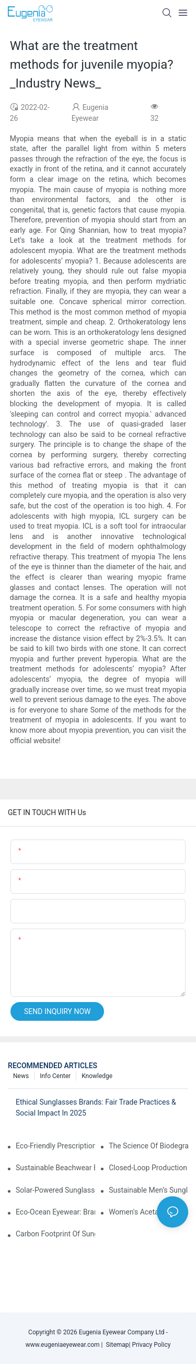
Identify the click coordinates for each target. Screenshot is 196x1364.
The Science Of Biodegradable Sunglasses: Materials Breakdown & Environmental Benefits (148, 1146)
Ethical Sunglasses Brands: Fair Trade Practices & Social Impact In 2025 (96, 1107)
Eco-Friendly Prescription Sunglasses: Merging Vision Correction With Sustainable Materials (55, 1146)
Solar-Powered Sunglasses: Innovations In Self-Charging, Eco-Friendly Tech (55, 1190)
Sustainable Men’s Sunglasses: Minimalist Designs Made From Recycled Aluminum (148, 1190)
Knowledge (97, 1076)
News (21, 1076)
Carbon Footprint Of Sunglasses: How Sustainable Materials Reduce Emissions (55, 1234)
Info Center (55, 1076)
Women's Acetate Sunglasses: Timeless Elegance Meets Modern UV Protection (148, 1212)
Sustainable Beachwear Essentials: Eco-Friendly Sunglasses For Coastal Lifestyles (55, 1167)
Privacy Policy (151, 1344)
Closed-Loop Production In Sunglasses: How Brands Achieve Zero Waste (148, 1167)
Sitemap (116, 1344)
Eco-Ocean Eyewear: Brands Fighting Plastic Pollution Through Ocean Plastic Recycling (55, 1212)
